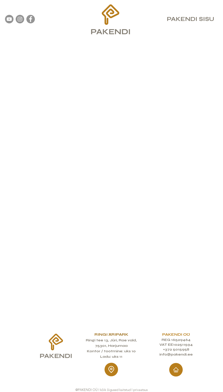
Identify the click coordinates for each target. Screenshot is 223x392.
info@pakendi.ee (176, 354)
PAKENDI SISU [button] (190, 18)
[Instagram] (20, 19)
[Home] (176, 370)
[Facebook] (30, 19)
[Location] (111, 369)
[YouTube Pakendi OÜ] (9, 19)
